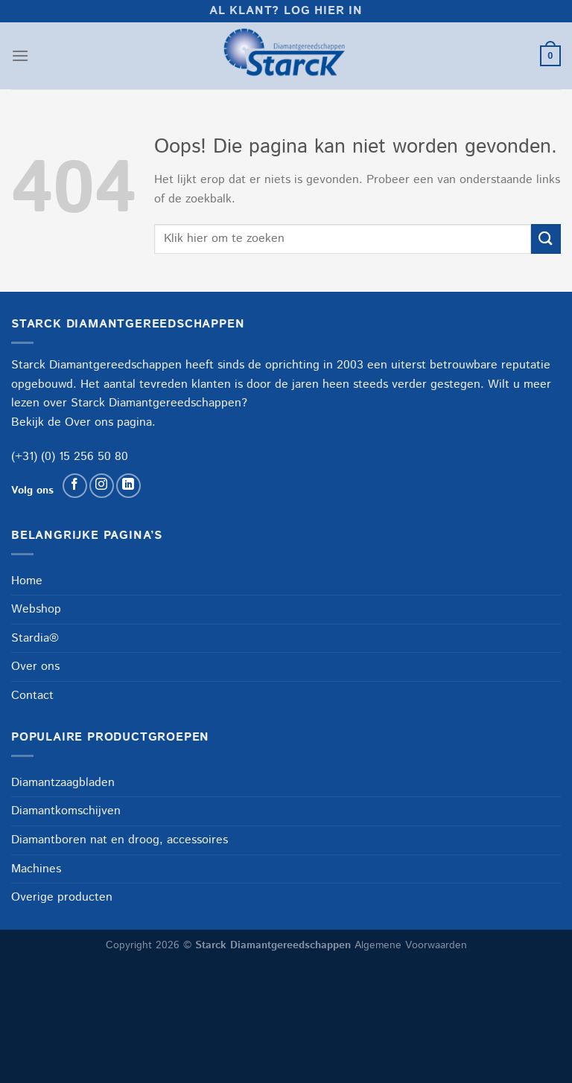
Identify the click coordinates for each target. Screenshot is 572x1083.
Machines (36, 869)
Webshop (36, 609)
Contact (32, 695)
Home (26, 581)
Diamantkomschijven (66, 811)
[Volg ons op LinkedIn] (128, 485)
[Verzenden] (546, 238)
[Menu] (20, 55)
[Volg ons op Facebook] (75, 485)
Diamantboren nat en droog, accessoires (119, 840)
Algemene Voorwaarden (411, 945)
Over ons (89, 422)
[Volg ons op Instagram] (101, 485)
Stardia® (35, 638)
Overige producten (61, 897)
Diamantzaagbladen (63, 782)
